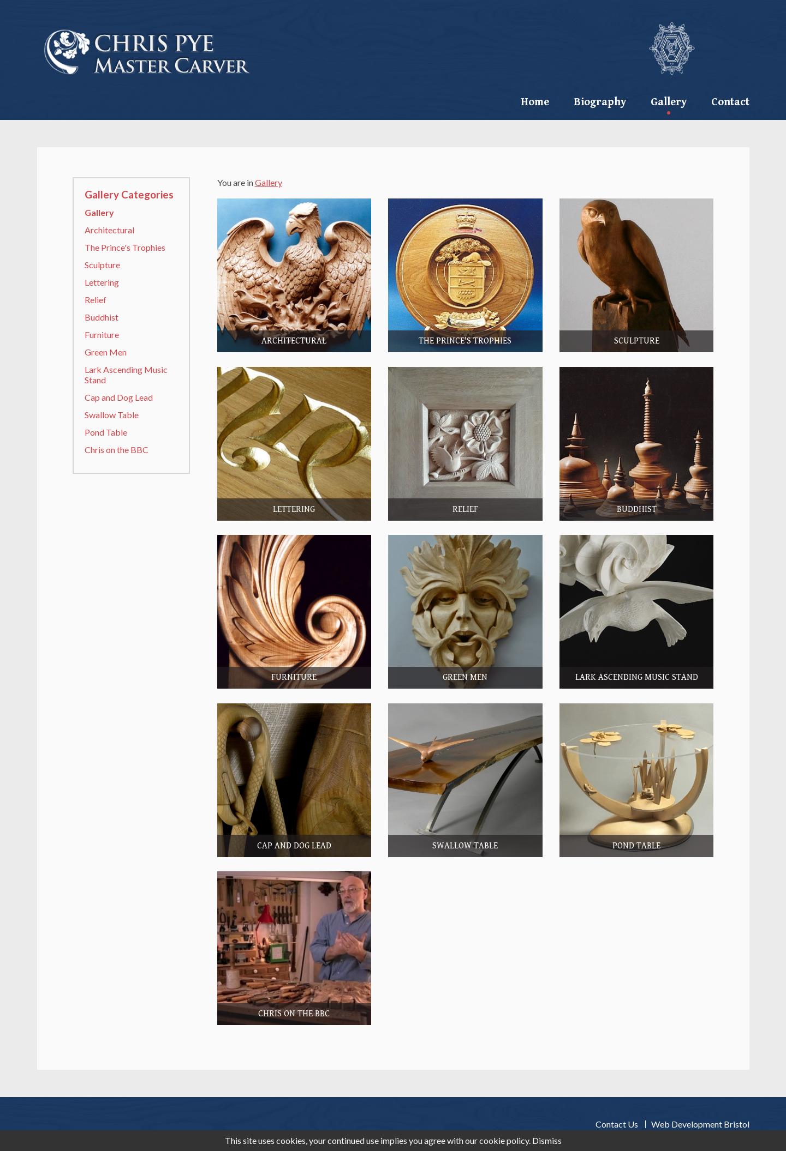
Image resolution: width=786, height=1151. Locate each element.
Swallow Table (112, 414)
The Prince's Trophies (125, 247)
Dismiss (547, 1140)
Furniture (102, 334)
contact (730, 102)
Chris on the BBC (116, 449)
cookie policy (504, 1140)
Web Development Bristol (700, 1124)
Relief (95, 299)
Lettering (102, 282)
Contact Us (617, 1124)
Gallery (669, 102)
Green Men (106, 352)
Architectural (109, 230)
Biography (600, 102)
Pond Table (106, 432)
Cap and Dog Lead (119, 397)
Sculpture (102, 265)
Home (535, 102)
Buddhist (101, 317)
